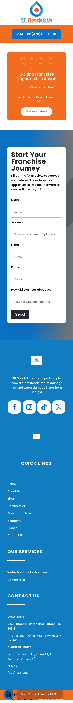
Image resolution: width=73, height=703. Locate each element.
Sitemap (57, 699)
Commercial (16, 506)
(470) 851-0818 (18, 673)
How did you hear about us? (31, 290)
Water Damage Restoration (27, 572)
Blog (10, 499)
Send (20, 314)
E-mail (15, 245)
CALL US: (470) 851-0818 (36, 34)
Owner (12, 528)
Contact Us (15, 535)
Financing (42, 699)
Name (15, 200)
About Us (13, 491)
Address (17, 222)
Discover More (36, 111)
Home (23, 87)
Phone (15, 267)
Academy (14, 521)
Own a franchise (19, 513)
